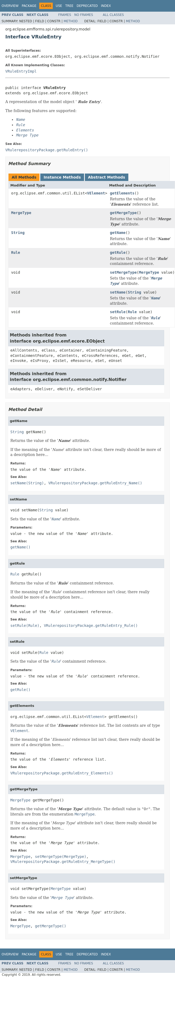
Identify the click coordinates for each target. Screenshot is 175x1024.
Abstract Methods (106, 177)
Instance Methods (62, 177)
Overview (10, 6)
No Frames (83, 15)
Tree (69, 6)
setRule (117, 312)
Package (29, 6)
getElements (122, 193)
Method (71, 21)
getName (117, 232)
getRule (117, 252)
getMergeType (123, 213)
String (18, 232)
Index (106, 6)
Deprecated (87, 6)
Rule (15, 252)
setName (117, 292)
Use (59, 6)
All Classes (113, 15)
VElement (96, 193)
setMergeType (123, 272)
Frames (64, 15)
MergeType (21, 213)
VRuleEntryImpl (21, 71)
